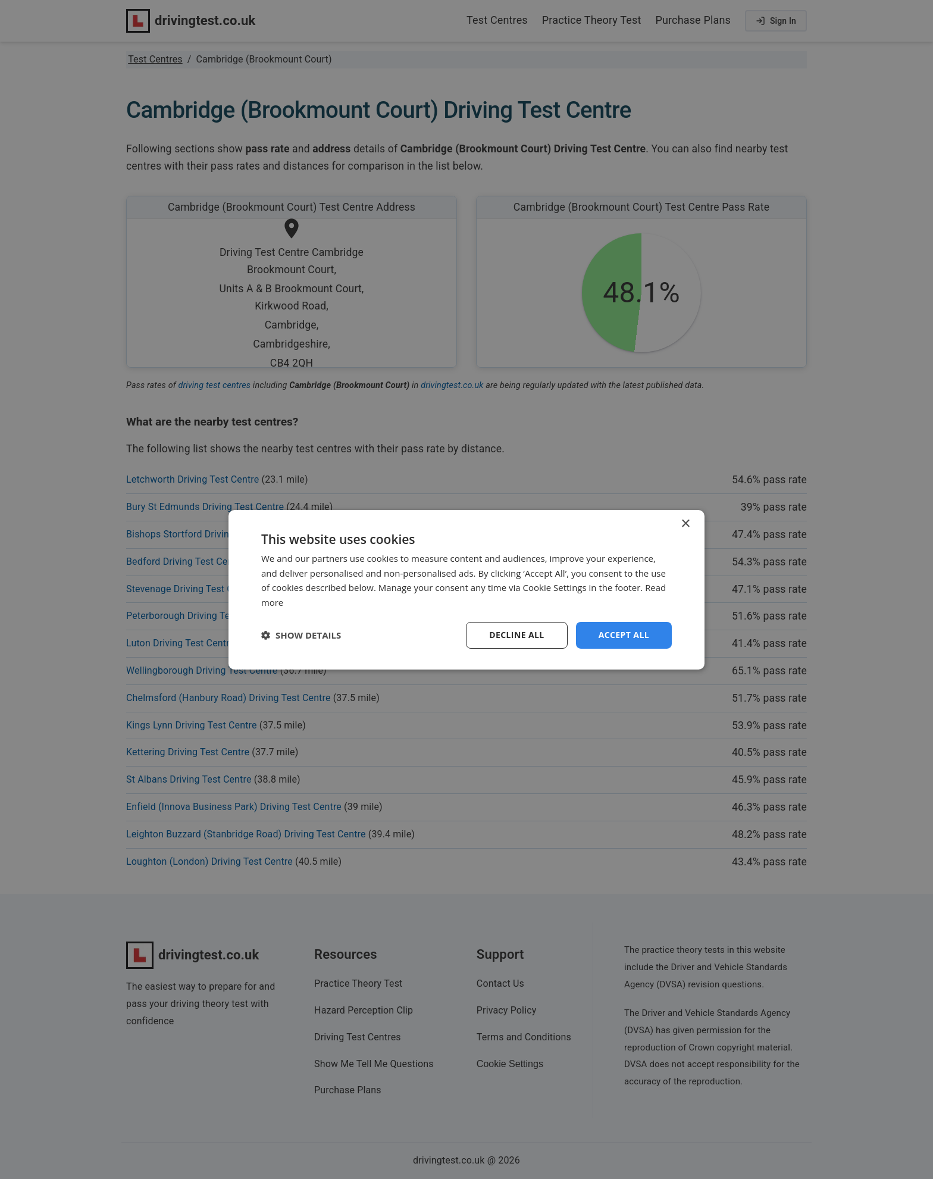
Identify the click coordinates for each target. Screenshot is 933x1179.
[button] (301, 635)
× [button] (685, 523)
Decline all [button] (516, 634)
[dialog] (466, 589)
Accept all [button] (624, 634)
